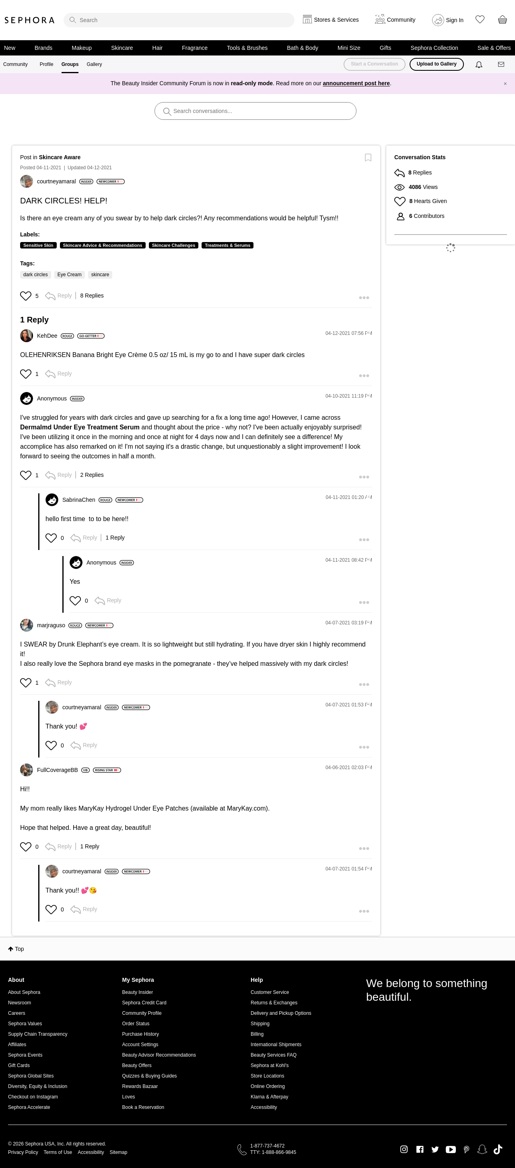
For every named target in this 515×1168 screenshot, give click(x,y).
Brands (43, 48)
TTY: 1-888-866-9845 (273, 1152)
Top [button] (19, 949)
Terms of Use (58, 1152)
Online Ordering (268, 1086)
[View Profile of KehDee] (55, 335)
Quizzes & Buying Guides (149, 1076)
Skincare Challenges (174, 245)
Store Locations (267, 1076)
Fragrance (195, 48)
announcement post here (356, 83)
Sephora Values (25, 1023)
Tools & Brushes (247, 48)
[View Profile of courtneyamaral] (65, 181)
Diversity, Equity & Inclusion (37, 1086)
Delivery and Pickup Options (281, 1013)
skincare (100, 274)
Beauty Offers (137, 1065)
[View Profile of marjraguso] (59, 625)
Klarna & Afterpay (269, 1097)
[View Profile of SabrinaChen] (87, 499)
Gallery (94, 64)
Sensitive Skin (38, 245)
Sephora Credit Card (144, 1003)
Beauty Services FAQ (274, 1055)
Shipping (260, 1023)
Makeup (82, 48)
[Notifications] (480, 64)
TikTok (498, 1149)
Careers (16, 1013)
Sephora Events (25, 1055)
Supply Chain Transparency (37, 1034)
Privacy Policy (23, 1152)
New (9, 48)
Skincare (122, 48)
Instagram (404, 1149)
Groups (70, 64)
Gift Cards (19, 1065)
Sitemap (118, 1152)
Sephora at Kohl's (269, 1065)
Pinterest (466, 1149)
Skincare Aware (60, 157)
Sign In (455, 20)
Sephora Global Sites (31, 1076)
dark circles (35, 274)
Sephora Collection (434, 48)
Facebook (420, 1149)
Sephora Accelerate (29, 1107)
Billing (257, 1034)
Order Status (136, 1023)
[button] (26, 296)
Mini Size (349, 48)
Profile (47, 64)
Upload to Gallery (437, 64)
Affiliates (17, 1044)
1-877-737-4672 (267, 1146)
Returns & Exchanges (274, 1003)
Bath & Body (302, 48)
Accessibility (264, 1107)
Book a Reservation (143, 1107)
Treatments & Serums (227, 245)
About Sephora (24, 992)
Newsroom (19, 1003)
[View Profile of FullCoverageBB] (63, 770)
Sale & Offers (494, 48)
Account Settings (140, 1044)
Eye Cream (70, 274)
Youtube (451, 1150)
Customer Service (270, 992)
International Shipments (276, 1044)
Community (15, 64)
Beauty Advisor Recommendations (159, 1055)
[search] (179, 20)
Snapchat (482, 1149)
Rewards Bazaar (140, 1086)
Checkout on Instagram (33, 1097)
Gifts (385, 48)
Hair (157, 48)
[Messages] (502, 64)
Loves (128, 1097)
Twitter (435, 1149)
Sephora (30, 20)
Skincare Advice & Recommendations (102, 245)
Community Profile (142, 1013)
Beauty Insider (137, 992)
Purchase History (140, 1034)
